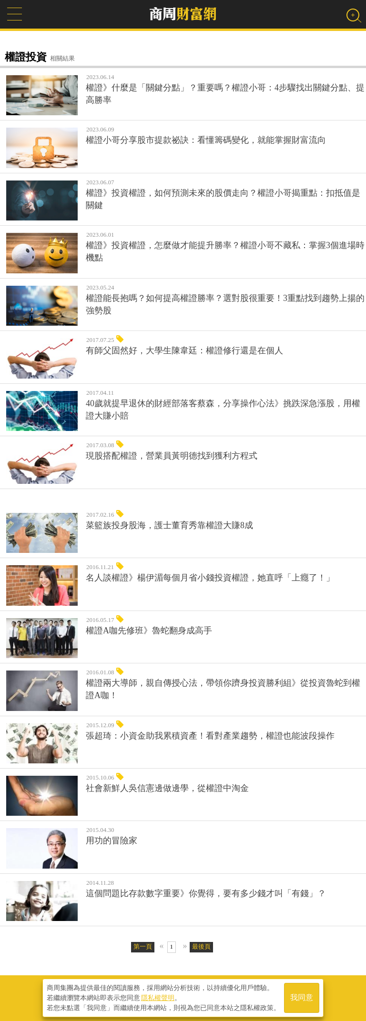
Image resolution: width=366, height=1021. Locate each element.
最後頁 (201, 946)
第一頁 (142, 946)
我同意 (301, 998)
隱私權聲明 (157, 997)
